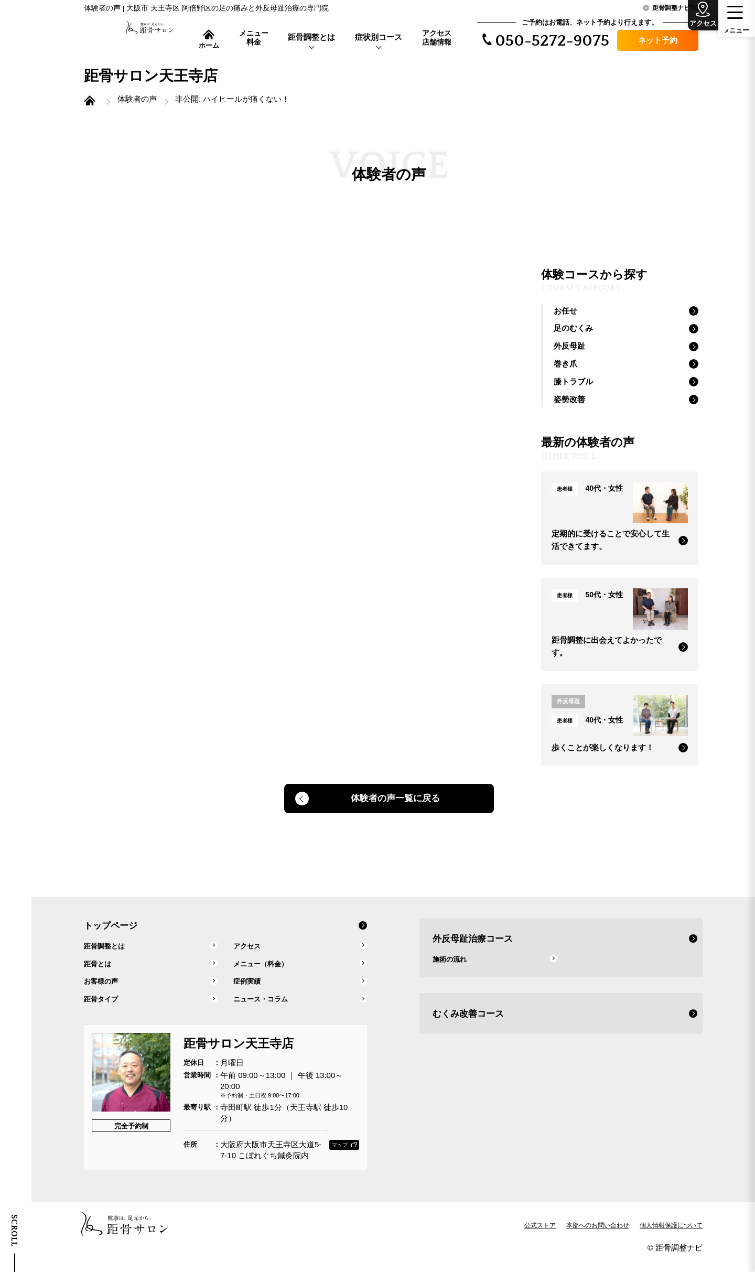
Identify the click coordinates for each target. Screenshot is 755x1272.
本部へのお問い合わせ (597, 1238)
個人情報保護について (671, 1238)
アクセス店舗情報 (436, 37)
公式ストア (540, 1238)
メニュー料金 (253, 37)
